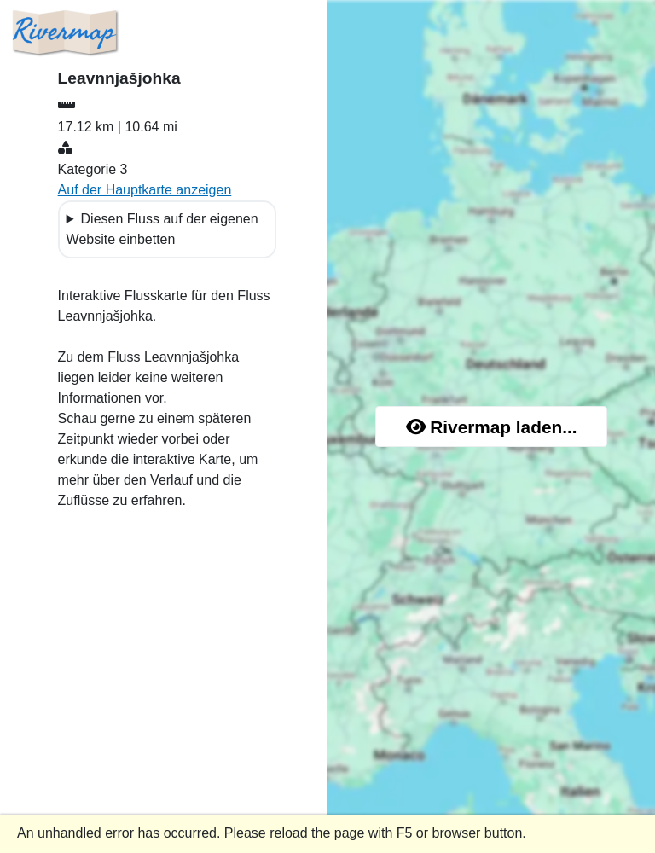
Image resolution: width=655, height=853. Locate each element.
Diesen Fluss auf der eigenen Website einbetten (162, 229)
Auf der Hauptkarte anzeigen (145, 190)
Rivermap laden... (491, 427)
